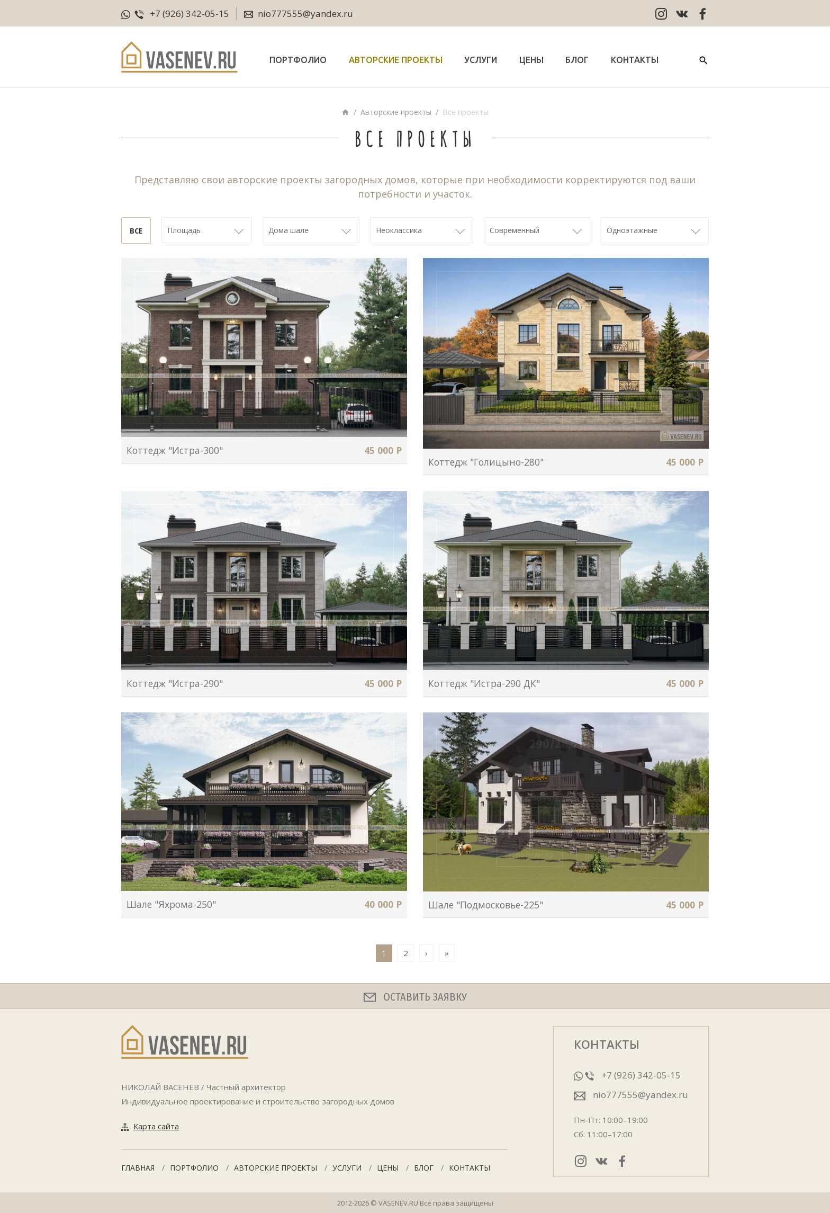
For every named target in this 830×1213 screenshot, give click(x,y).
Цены (531, 60)
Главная (138, 1168)
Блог (577, 60)
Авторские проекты (396, 60)
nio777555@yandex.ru (298, 14)
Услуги (480, 60)
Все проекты (466, 112)
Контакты (634, 60)
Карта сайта (156, 1126)
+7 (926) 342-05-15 (189, 13)
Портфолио (298, 60)
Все (136, 231)
